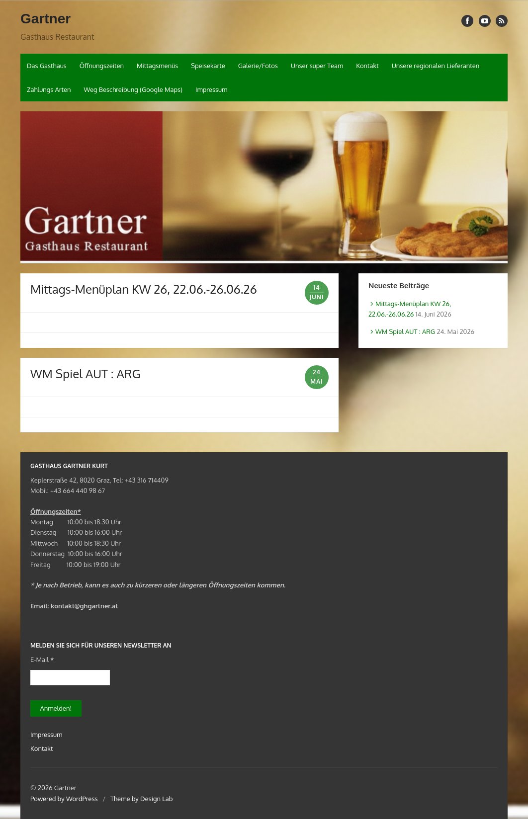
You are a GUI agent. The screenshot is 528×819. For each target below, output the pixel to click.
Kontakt (367, 66)
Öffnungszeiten (102, 66)
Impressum (211, 89)
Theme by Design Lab (141, 799)
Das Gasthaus (47, 66)
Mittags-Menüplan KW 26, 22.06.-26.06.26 (143, 289)
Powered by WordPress (64, 799)
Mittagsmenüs (157, 66)
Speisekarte (208, 66)
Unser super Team (317, 66)
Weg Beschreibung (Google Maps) (133, 89)
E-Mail (42, 659)
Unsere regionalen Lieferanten (436, 66)
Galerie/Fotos (258, 66)
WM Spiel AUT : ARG (85, 373)
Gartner (45, 18)
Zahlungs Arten (49, 89)
